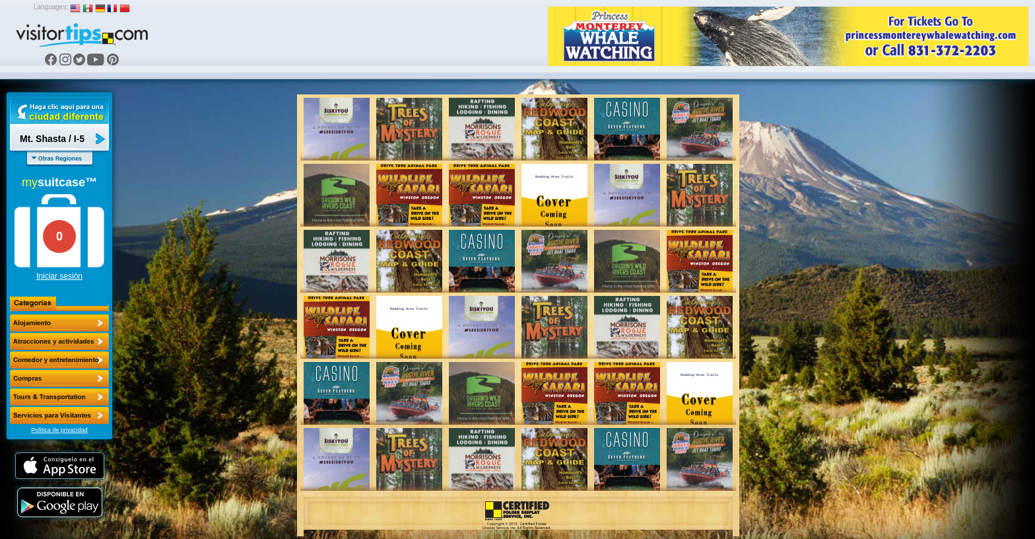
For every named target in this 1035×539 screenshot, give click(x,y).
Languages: (51, 7)
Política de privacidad (59, 430)
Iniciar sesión (59, 276)
